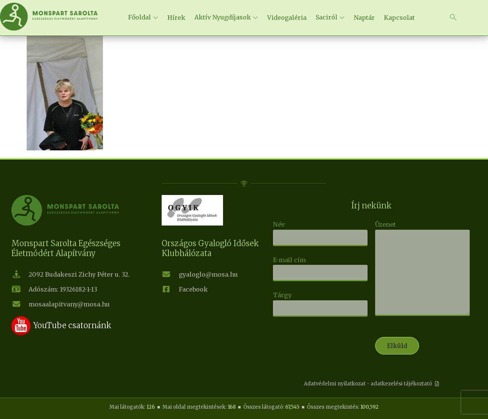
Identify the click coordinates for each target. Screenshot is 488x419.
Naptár (364, 17)
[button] (453, 18)
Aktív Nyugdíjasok (222, 17)
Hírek (176, 17)
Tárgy (320, 301)
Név (320, 231)
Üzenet (422, 269)
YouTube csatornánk (72, 325)
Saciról (326, 17)
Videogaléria (287, 17)
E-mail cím (320, 266)
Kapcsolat (399, 17)
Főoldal (139, 17)
